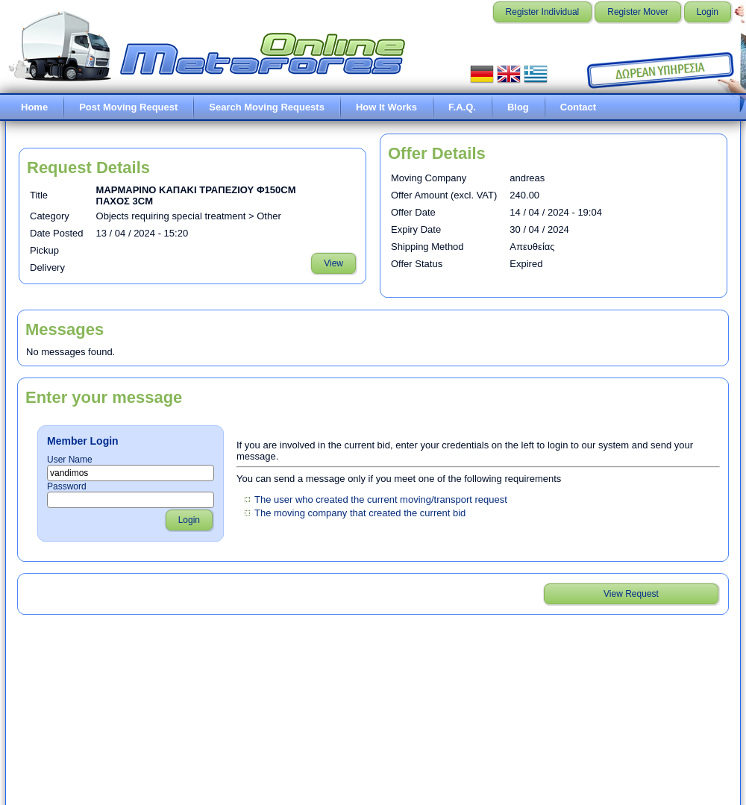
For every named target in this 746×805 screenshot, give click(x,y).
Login (707, 12)
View (333, 263)
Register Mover (637, 12)
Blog (518, 107)
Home (34, 107)
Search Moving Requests (267, 107)
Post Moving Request (128, 107)
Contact (578, 107)
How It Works (386, 107)
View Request (631, 594)
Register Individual (543, 12)
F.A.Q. (462, 107)
